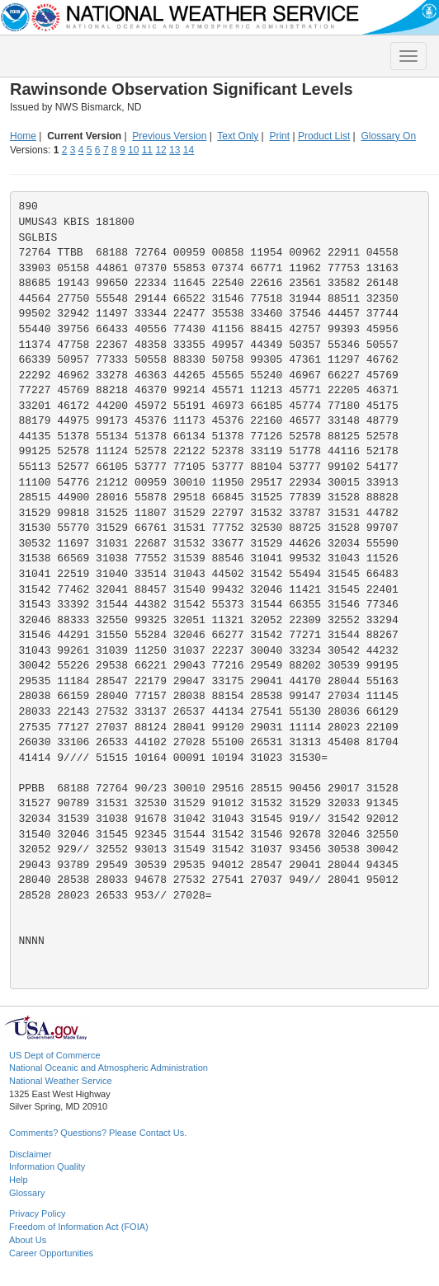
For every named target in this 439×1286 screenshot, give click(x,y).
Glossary (27, 1193)
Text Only (237, 136)
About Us (27, 1240)
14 (188, 150)
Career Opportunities (51, 1253)
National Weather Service (60, 1081)
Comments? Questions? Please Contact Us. (97, 1133)
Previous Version (169, 136)
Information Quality (47, 1166)
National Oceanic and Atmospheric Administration (108, 1067)
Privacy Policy (37, 1213)
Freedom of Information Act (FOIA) (79, 1227)
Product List (324, 136)
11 (147, 150)
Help (18, 1180)
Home (23, 136)
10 (133, 150)
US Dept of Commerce (55, 1055)
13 (174, 150)
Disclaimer (30, 1154)
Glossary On (388, 136)
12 (160, 150)
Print (279, 136)
